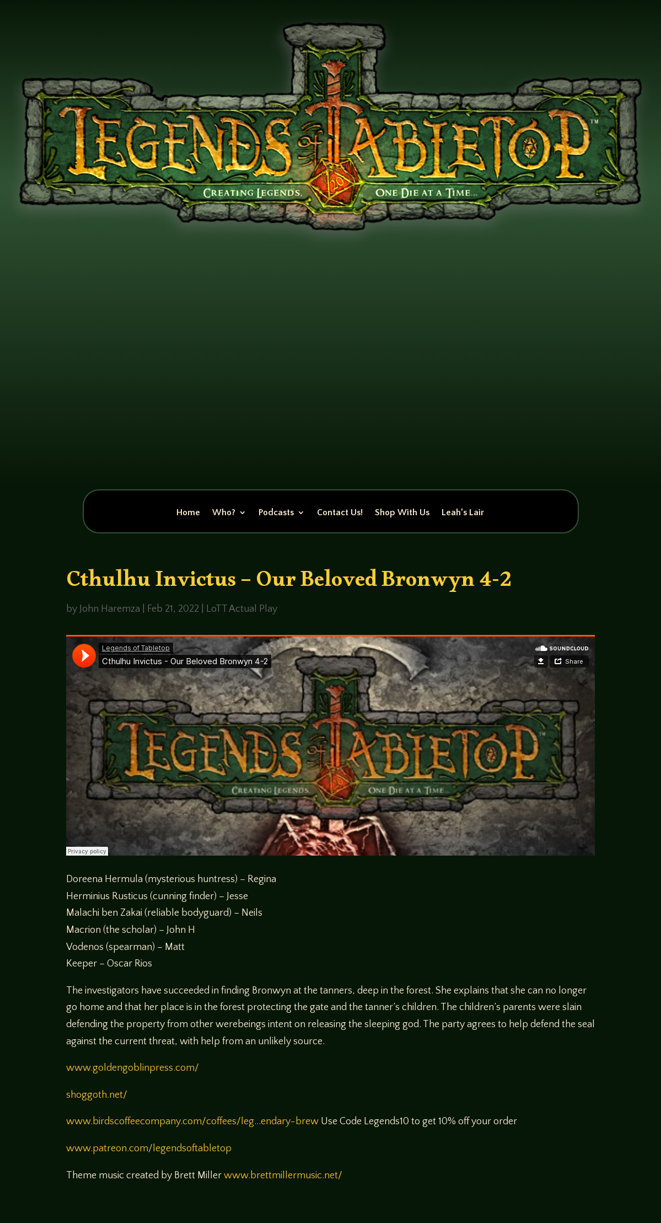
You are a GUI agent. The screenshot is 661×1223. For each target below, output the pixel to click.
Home (188, 513)
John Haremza (109, 609)
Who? (223, 513)
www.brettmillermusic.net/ (283, 1175)
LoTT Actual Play (241, 609)
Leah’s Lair (463, 513)
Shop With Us (402, 513)
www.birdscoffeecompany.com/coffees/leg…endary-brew (192, 1121)
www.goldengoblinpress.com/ (132, 1068)
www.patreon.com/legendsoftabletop (149, 1148)
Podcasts (276, 513)
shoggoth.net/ (96, 1095)
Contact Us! (340, 513)
